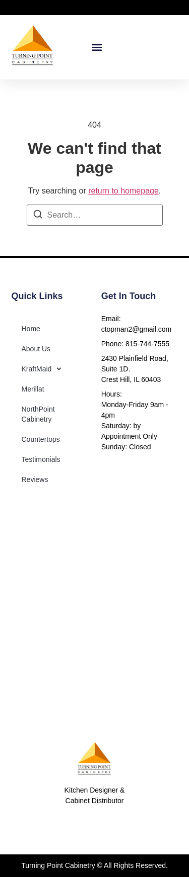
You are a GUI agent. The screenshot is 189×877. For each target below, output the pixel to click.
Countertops (41, 439)
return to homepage (123, 190)
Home (31, 329)
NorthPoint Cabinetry (38, 414)
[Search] (38, 216)
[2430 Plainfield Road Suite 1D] (95, 608)
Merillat (33, 389)
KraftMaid (42, 368)
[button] (96, 47)
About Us (36, 349)
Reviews (35, 479)
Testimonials (41, 459)
